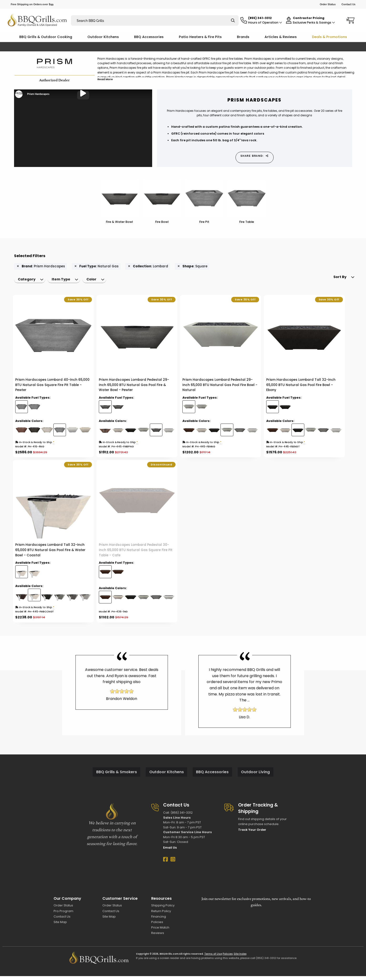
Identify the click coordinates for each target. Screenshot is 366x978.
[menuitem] (30, 280)
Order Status (328, 4)
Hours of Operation (265, 22)
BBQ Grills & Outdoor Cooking (45, 36)
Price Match (160, 929)
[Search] (233, 20)
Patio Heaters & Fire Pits (200, 36)
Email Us (170, 849)
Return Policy (161, 913)
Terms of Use (213, 956)
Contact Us (348, 4)
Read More (105, 79)
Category (28, 281)
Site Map (60, 924)
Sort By (332, 281)
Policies (157, 924)
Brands (243, 36)
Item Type (64, 281)
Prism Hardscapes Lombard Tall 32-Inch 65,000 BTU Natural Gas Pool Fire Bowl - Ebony (301, 386)
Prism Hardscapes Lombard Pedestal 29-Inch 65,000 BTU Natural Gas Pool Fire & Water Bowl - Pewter (134, 386)
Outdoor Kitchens (103, 36)
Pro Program (63, 913)
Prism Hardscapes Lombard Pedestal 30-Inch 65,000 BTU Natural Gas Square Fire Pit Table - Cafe (135, 551)
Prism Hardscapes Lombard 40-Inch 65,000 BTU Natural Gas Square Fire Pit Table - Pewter (52, 386)
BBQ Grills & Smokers (116, 774)
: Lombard (148, 266)
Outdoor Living (255, 774)
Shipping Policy (163, 907)
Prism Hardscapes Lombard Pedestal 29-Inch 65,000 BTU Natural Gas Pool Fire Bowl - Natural (219, 386)
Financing (158, 918)
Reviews (157, 935)
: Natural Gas (97, 266)
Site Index (240, 956)
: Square (192, 266)
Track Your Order (252, 832)
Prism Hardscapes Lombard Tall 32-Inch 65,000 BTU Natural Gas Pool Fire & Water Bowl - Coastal (50, 551)
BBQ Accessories (149, 36)
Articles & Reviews (281, 36)
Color (96, 281)
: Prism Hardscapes (41, 266)
